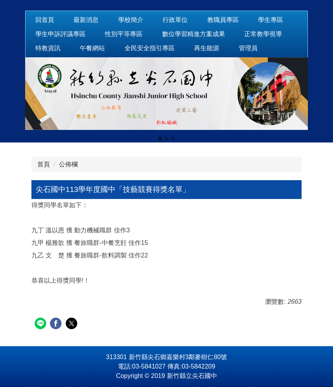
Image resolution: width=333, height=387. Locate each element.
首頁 (43, 164)
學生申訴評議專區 (60, 34)
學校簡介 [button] (130, 19)
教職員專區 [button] (223, 19)
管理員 (248, 48)
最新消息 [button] (86, 19)
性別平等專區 (124, 34)
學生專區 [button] (270, 19)
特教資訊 (47, 48)
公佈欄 (68, 164)
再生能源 (206, 48)
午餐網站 (92, 48)
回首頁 (44, 19)
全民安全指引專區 (149, 48)
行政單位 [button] (175, 19)
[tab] (160, 138)
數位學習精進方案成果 (193, 34)
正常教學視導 (263, 34)
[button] (35, 100)
